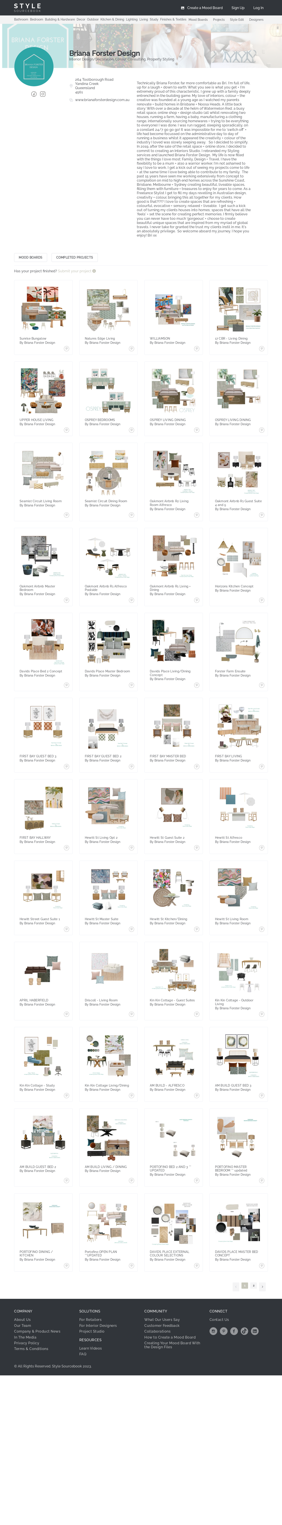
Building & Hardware (60, 19)
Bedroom (36, 19)
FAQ (83, 1354)
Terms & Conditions (31, 1349)
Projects (219, 19)
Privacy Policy (26, 1343)
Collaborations (157, 1331)
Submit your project (75, 271)
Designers (256, 19)
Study (154, 19)
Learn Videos (90, 1348)
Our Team (22, 1326)
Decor (81, 19)
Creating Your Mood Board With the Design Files (172, 1345)
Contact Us (219, 1320)
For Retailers (90, 1320)
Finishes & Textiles (173, 19)
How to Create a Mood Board (170, 1337)
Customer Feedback (162, 1326)
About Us (22, 1320)
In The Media (25, 1337)
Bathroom (21, 19)
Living (143, 19)
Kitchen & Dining (112, 19)
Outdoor (93, 19)
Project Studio (92, 1331)
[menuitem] (258, 7)
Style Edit (237, 19)
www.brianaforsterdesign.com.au (102, 100)
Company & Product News (37, 1331)
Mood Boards (198, 19)
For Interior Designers (98, 1326)
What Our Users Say (162, 1320)
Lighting (132, 19)
